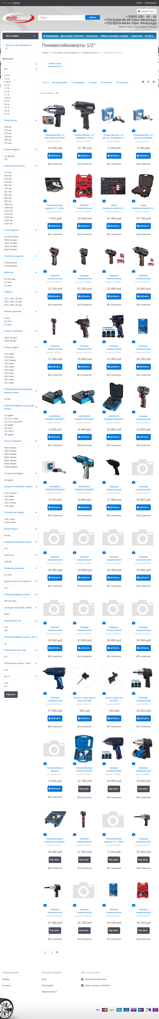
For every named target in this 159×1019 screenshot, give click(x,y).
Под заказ (84, 789)
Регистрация (151, 3)
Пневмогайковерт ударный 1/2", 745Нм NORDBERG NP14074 (114, 842)
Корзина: (148, 11)
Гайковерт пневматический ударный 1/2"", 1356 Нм (114, 490)
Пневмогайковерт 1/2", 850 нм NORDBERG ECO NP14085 (143, 138)
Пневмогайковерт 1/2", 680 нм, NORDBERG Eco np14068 (114, 138)
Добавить (56, 156)
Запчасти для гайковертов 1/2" (54, 65)
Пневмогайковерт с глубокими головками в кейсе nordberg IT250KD (55, 842)
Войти (139, 3)
